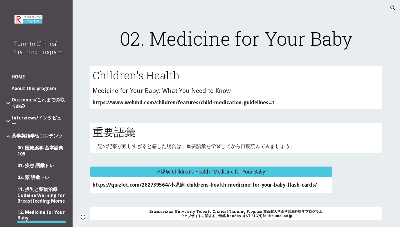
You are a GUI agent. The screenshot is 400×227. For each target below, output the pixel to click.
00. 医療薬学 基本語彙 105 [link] (40, 151)
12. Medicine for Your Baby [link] (41, 215)
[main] (236, 38)
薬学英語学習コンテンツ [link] (37, 136)
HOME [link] (18, 77)
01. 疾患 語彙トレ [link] (35, 165)
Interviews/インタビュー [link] (37, 121)
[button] (393, 8)
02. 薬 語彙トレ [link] (33, 177)
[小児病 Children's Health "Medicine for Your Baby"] (211, 172)
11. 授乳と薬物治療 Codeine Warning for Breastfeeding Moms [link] (41, 195)
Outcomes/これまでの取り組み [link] (38, 103)
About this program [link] (34, 88)
